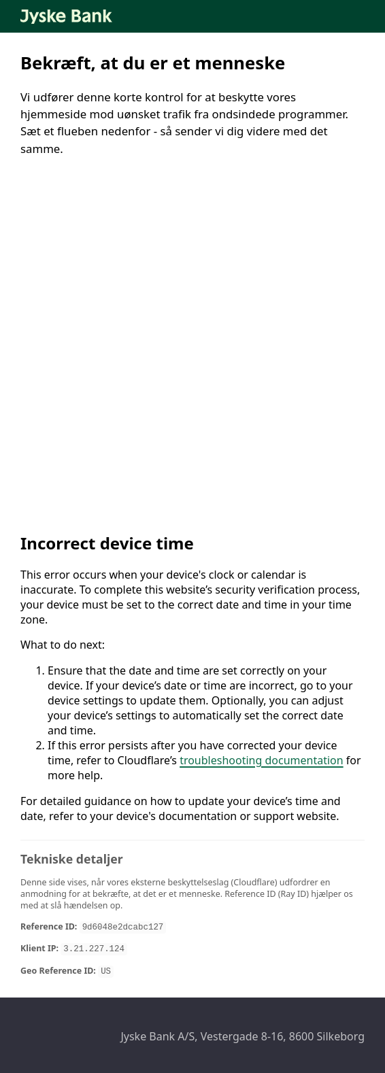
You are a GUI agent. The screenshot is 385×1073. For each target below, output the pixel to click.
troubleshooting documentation (262, 760)
